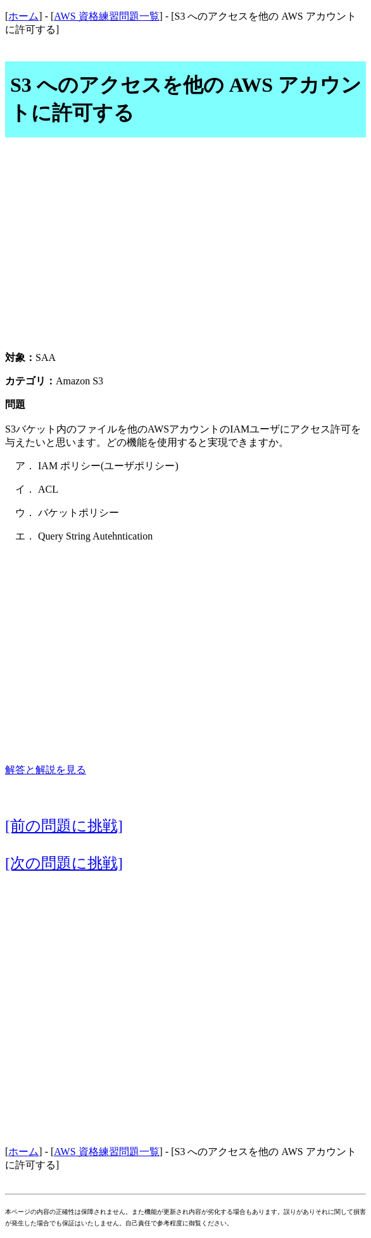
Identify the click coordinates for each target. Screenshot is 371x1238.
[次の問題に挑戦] (64, 863)
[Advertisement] (185, 251)
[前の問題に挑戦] (64, 826)
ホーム (23, 16)
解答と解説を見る (45, 769)
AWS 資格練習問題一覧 (106, 16)
